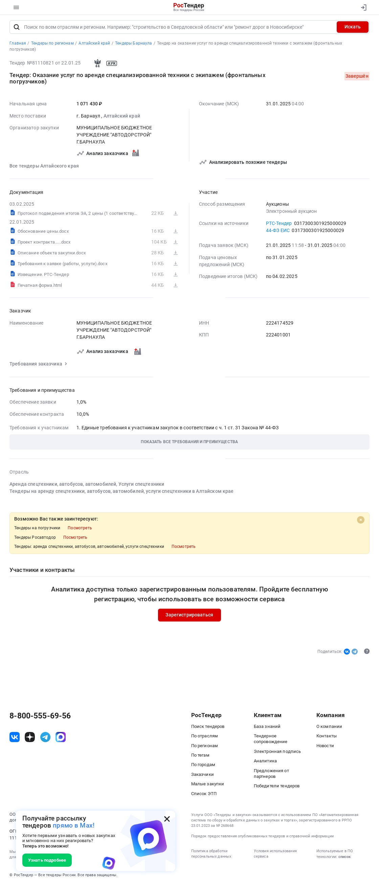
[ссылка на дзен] (30, 739)
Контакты (326, 737)
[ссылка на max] (60, 739)
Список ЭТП (204, 795)
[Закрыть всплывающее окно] (167, 818)
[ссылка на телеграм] (45, 739)
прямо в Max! (73, 825)
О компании (329, 728)
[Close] (361, 521)
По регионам (204, 747)
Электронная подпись (277, 753)
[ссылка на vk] (14, 739)
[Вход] (362, 7)
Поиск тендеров (208, 728)
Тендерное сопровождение (271, 740)
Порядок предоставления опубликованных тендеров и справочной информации (262, 838)
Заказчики (202, 776)
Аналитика (265, 762)
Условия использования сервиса (275, 855)
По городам (203, 766)
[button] (189, 443)
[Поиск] (16, 28)
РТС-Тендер (279, 224)
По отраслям (204, 737)
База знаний (267, 728)
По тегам (200, 756)
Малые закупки (207, 785)
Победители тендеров (277, 787)
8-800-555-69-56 (40, 718)
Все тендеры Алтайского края (44, 167)
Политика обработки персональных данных (211, 855)
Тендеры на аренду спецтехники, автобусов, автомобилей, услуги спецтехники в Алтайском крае (121, 493)
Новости (325, 747)
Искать (352, 28)
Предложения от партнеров (271, 774)
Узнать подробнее (47, 860)
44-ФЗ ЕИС (278, 232)
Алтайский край (122, 117)
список (344, 858)
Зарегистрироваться (190, 616)
